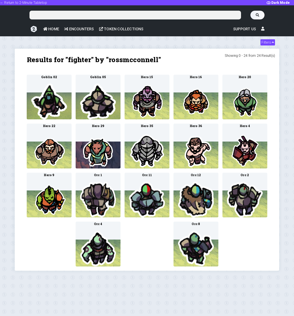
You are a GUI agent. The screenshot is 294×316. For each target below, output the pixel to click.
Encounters (79, 29)
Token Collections (121, 29)
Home (51, 29)
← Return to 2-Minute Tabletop (23, 3)
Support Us (244, 29)
